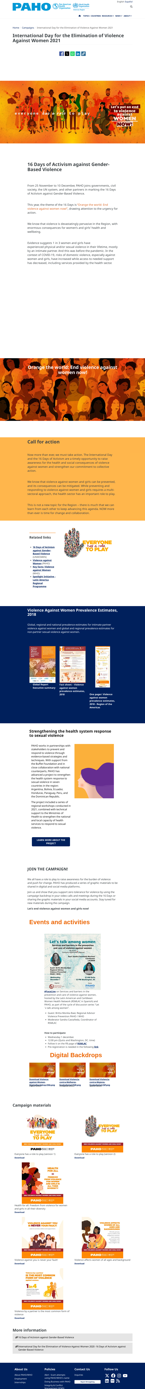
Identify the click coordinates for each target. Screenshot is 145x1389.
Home (16, 27)
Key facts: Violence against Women (43, 568)
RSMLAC (82, 1043)
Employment (21, 1378)
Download (19, 1157)
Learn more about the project (51, 841)
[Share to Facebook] (61, 53)
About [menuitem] (127, 16)
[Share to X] (67, 53)
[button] (83, 53)
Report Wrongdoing (87, 1382)
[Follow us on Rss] (118, 1381)
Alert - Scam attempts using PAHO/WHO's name (57, 1376)
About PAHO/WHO (23, 1374)
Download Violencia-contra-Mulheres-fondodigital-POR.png (70, 1082)
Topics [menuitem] (86, 16)
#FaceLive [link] (50, 991)
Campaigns (28, 27)
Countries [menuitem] (96, 16)
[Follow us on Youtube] (125, 1376)
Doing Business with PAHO (57, 1381)
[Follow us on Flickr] (112, 1381)
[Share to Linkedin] (78, 53)
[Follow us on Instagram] (119, 1376)
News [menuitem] (118, 16)
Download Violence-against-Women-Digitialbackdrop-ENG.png (42, 1082)
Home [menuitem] (80, 16)
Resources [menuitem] (107, 16)
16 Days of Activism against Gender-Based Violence (44, 550)
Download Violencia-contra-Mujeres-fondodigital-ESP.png (100, 1082)
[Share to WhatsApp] (72, 53)
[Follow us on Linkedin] (107, 1381)
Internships (20, 1382)
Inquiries (78, 1374)
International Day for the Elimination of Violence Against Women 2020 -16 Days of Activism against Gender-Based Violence (72, 1348)
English (120, 1)
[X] (107, 1376)
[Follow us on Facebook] (113, 1376)
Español (129, 1)
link (96, 1046)
